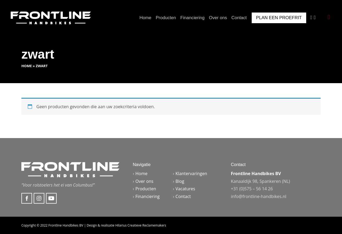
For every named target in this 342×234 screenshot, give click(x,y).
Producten (166, 17)
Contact (239, 17)
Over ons (218, 17)
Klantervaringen (191, 173)
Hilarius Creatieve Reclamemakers (140, 225)
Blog (180, 181)
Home (145, 17)
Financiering (192, 17)
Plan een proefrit (279, 17)
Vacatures (185, 189)
